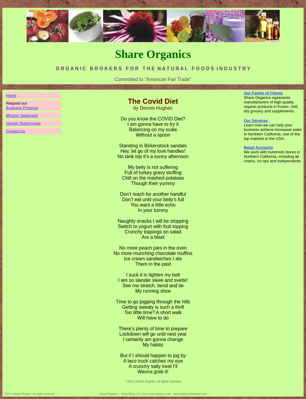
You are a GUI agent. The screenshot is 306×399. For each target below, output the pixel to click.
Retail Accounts (258, 147)
